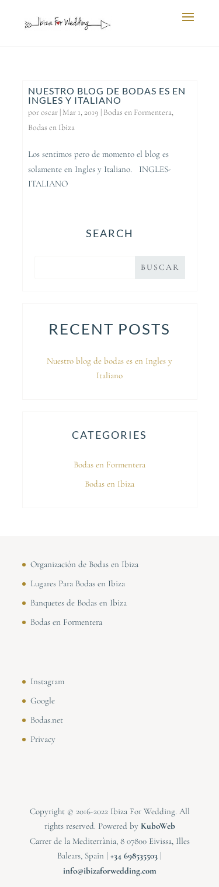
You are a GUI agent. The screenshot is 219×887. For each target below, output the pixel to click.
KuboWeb (158, 826)
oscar (49, 112)
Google (42, 700)
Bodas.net (46, 719)
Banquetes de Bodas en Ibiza (78, 602)
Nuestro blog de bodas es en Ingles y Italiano (107, 95)
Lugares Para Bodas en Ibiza (77, 583)
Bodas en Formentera (137, 112)
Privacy (42, 739)
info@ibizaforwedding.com (110, 870)
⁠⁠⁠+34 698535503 (134, 855)
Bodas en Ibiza (51, 127)
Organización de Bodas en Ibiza (84, 564)
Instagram (47, 681)
